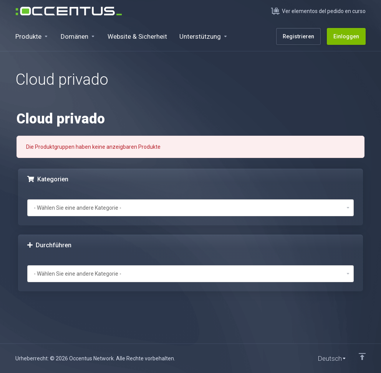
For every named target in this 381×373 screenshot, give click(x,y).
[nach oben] (362, 356)
